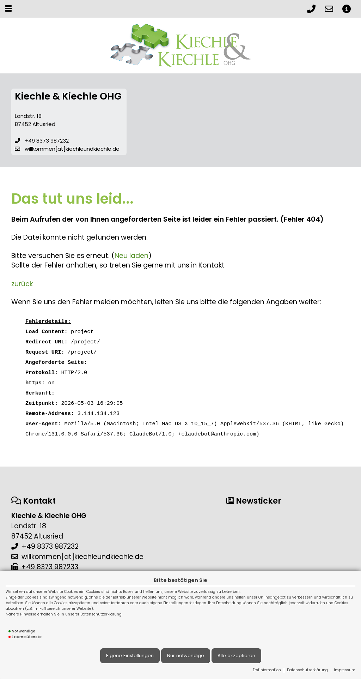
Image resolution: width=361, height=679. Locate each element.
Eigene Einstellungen (130, 655)
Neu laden (131, 255)
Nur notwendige (185, 655)
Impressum (344, 670)
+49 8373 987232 (47, 140)
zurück (22, 284)
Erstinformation (267, 670)
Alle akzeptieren (236, 655)
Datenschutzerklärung (307, 670)
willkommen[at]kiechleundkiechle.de (72, 148)
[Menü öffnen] (8, 8)
